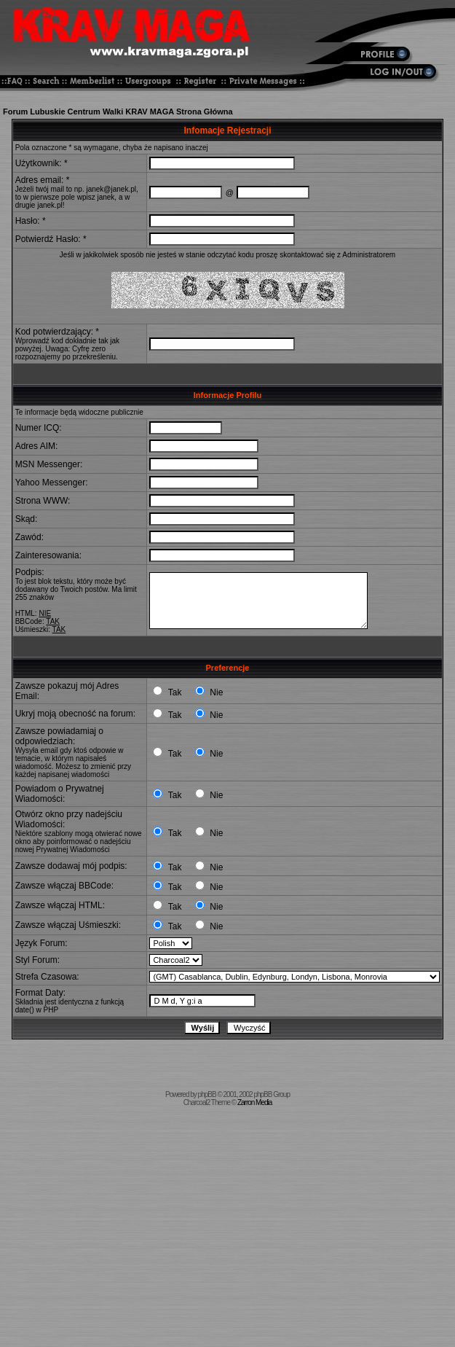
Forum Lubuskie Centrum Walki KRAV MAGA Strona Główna (118, 111)
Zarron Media (254, 1102)
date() (24, 1010)
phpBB (207, 1094)
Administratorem (368, 255)
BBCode (28, 621)
